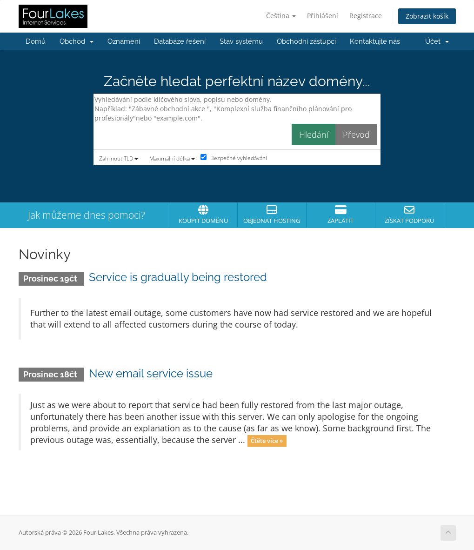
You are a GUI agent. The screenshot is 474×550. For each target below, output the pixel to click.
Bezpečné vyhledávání (233, 158)
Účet (437, 41)
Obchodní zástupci (306, 41)
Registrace (365, 15)
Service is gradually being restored (178, 277)
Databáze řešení (180, 41)
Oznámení (123, 41)
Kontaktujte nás (375, 41)
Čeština (281, 15)
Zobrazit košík (427, 16)
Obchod (76, 41)
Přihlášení (322, 15)
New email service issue (151, 373)
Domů (36, 41)
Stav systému (241, 41)
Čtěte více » (267, 440)
